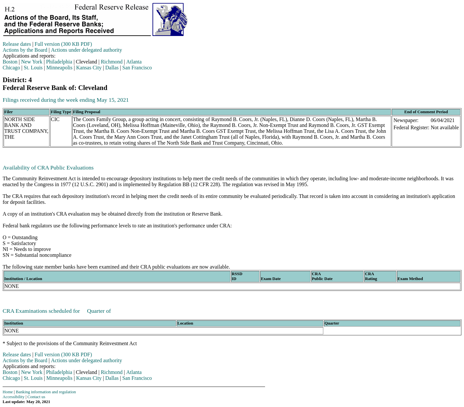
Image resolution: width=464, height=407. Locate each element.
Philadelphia (59, 61)
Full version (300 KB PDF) (63, 44)
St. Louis (33, 67)
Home (8, 392)
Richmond (112, 61)
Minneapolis (59, 67)
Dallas (112, 67)
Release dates (17, 44)
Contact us (36, 397)
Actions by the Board (25, 50)
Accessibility (14, 397)
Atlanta (134, 61)
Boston (10, 61)
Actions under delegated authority (86, 50)
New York (32, 61)
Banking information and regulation (46, 392)
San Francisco (137, 67)
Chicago (11, 67)
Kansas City (89, 67)
